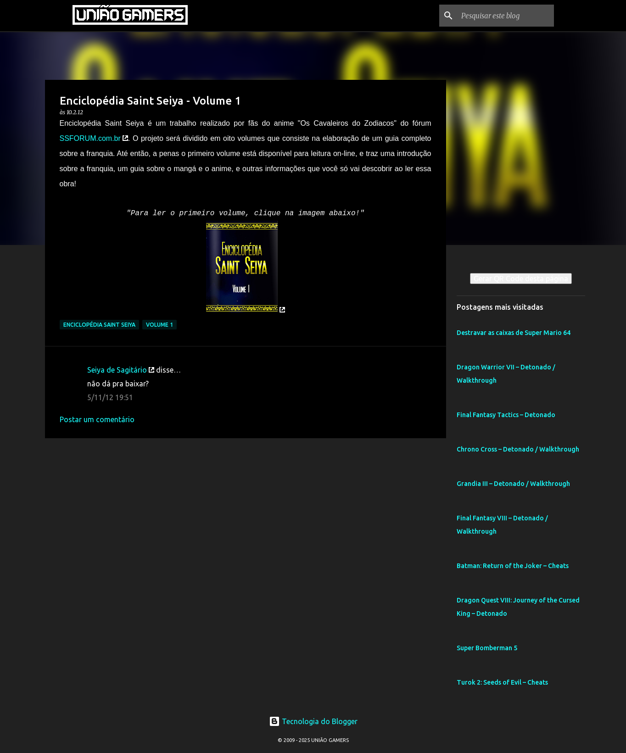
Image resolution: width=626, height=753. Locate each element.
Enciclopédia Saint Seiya (99, 325)
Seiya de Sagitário (117, 370)
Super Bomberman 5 (487, 648)
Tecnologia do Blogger (313, 721)
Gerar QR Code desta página (521, 278)
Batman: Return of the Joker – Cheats (513, 565)
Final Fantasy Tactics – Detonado (506, 414)
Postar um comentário (97, 419)
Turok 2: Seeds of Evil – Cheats (502, 682)
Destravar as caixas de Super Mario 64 (513, 332)
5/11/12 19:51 (110, 397)
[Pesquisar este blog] (506, 16)
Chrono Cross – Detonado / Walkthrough (518, 449)
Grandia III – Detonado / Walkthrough (513, 483)
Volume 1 (159, 325)
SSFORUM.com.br (90, 138)
